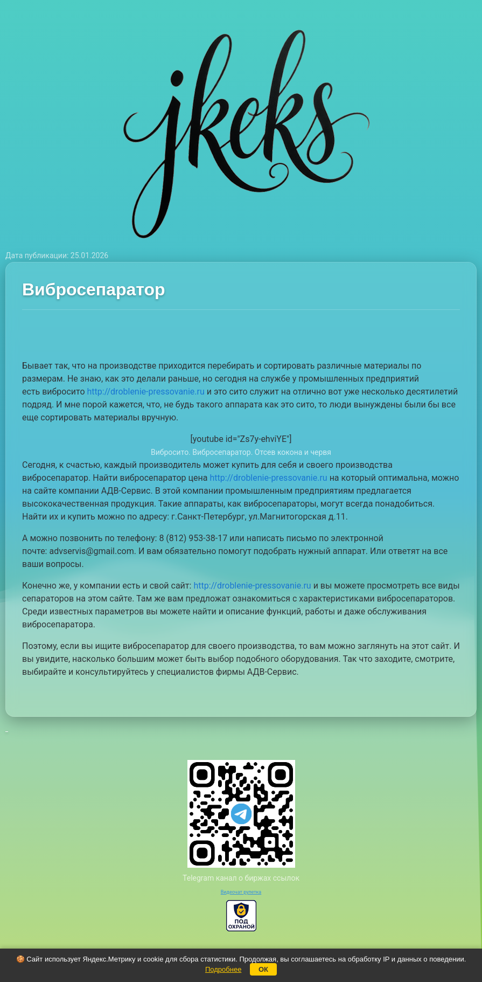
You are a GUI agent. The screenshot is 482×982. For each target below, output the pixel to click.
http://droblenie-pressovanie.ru (146, 391)
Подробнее (223, 969)
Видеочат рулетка (241, 892)
